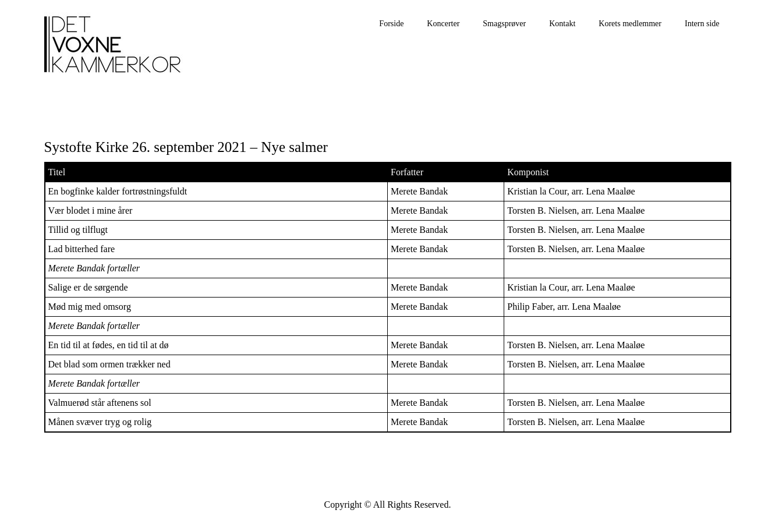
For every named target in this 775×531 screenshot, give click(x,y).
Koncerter (443, 23)
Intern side (702, 23)
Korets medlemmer (630, 23)
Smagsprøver (504, 23)
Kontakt (562, 23)
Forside (391, 23)
